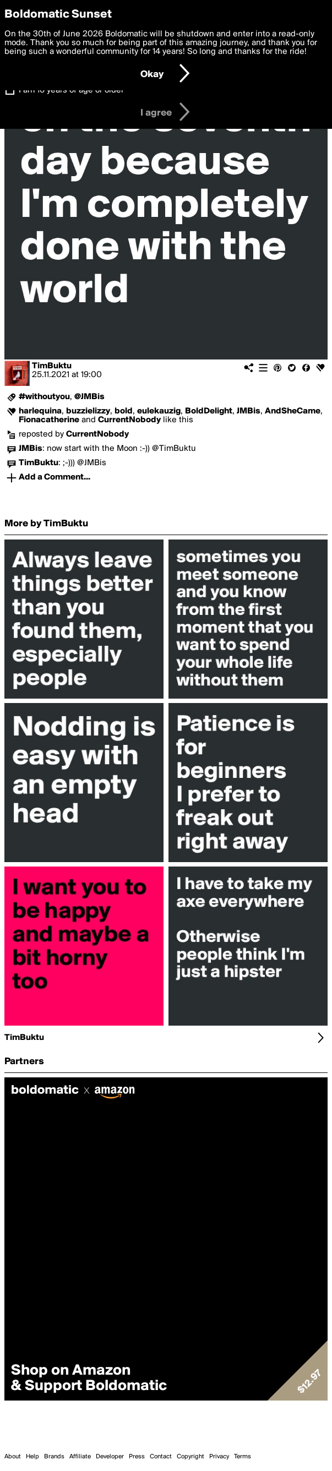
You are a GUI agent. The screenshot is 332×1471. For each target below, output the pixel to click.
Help (32, 1456)
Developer (110, 1456)
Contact (161, 1456)
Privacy (219, 1456)
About (12, 1456)
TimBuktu (52, 366)
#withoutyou (44, 397)
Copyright (190, 1456)
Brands (54, 1456)
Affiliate (80, 1456)
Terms (242, 1456)
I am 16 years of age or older (71, 90)
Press (137, 1456)
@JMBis (89, 397)
